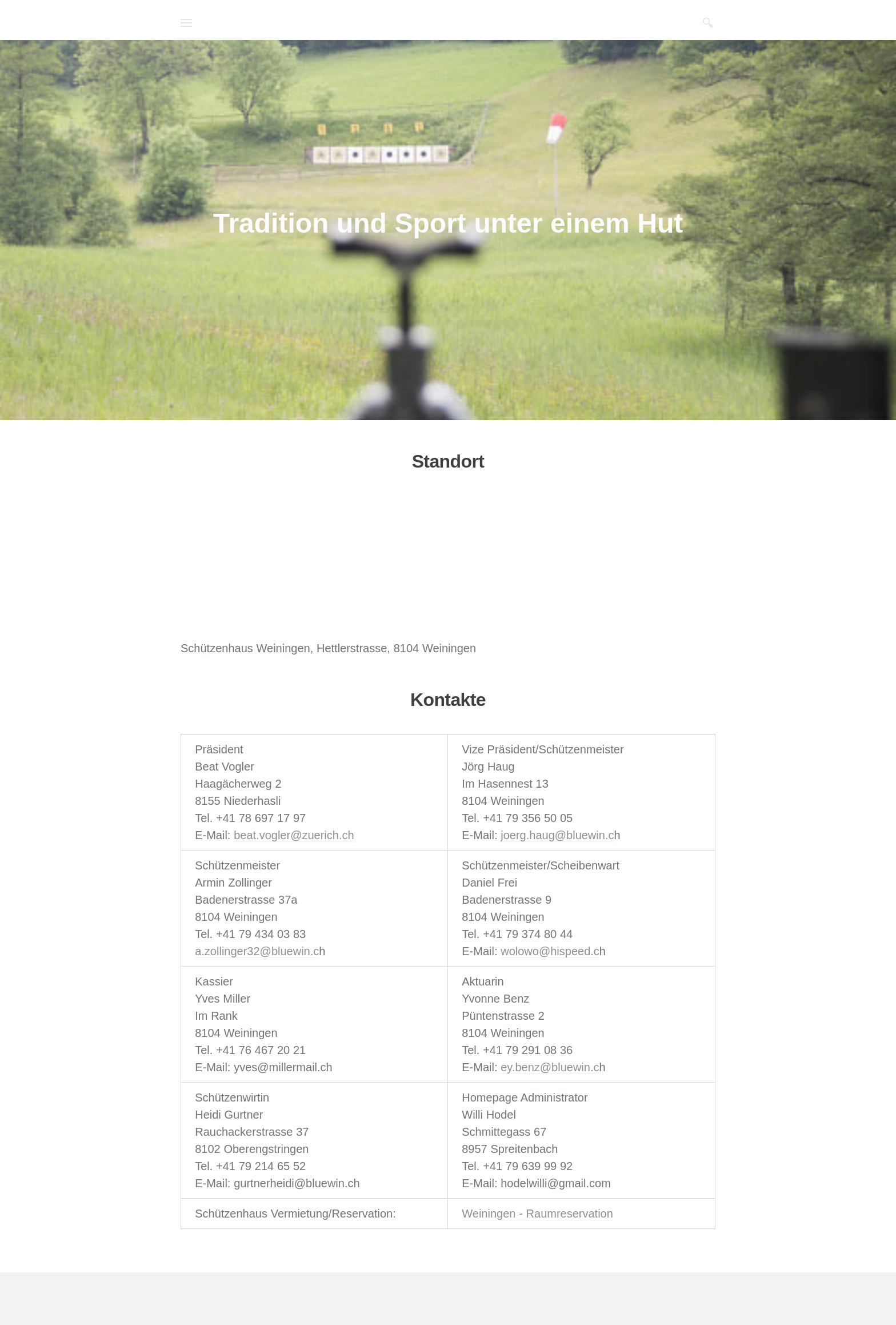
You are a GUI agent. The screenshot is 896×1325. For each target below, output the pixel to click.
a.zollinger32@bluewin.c (257, 951)
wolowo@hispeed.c (550, 951)
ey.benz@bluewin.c (550, 1067)
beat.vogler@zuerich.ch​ (294, 835)
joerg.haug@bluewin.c (557, 835)
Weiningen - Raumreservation (537, 1213)
